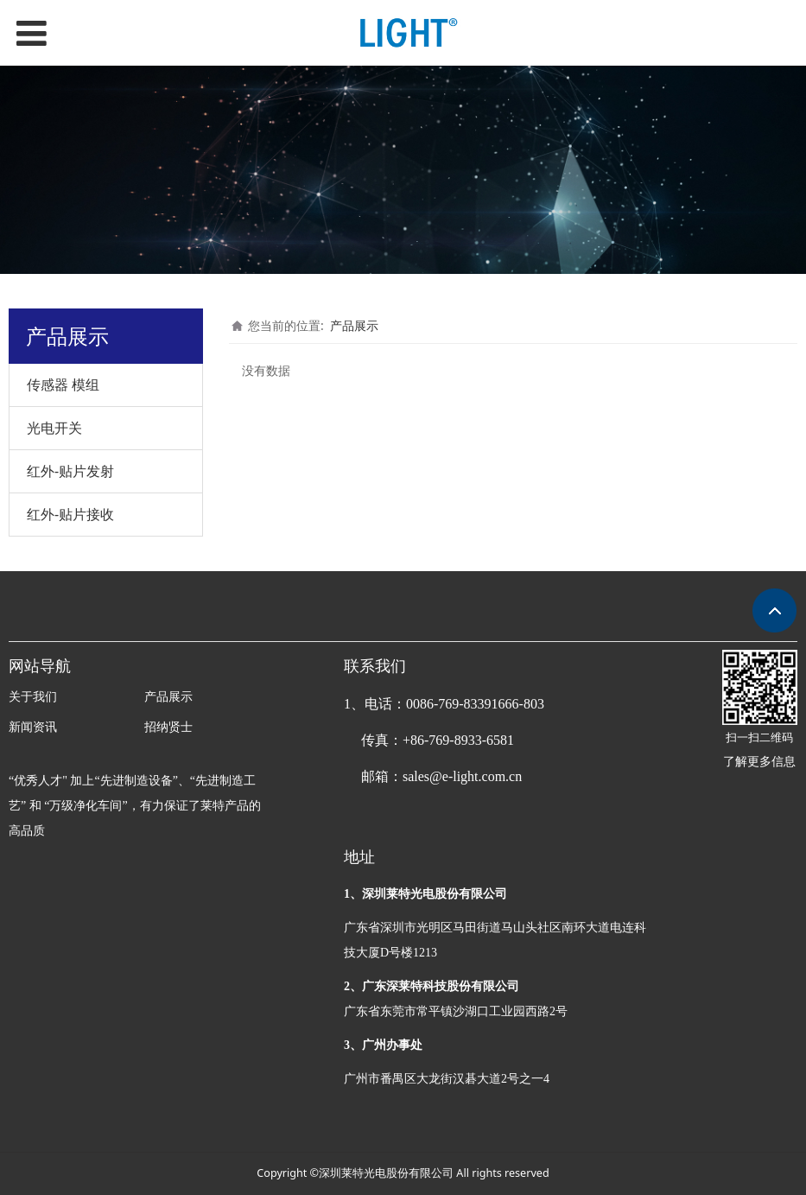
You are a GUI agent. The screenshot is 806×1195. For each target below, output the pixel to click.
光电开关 (54, 427)
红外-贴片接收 (70, 514)
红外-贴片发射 (70, 470)
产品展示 (354, 325)
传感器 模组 (63, 384)
